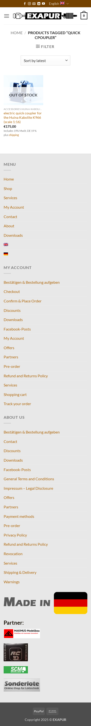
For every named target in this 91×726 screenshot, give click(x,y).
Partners (11, 357)
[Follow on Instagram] (29, 4)
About (9, 225)
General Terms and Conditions (29, 478)
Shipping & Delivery (20, 572)
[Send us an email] (34, 4)
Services (10, 197)
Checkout (12, 291)
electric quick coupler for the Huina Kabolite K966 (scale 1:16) (23, 117)
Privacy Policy (15, 535)
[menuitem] (6, 244)
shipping (14, 134)
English (58, 3)
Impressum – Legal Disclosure (28, 488)
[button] (6, 16)
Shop (8, 188)
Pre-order (12, 366)
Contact (10, 216)
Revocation (13, 553)
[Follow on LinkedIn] (38, 4)
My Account (14, 207)
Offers (9, 347)
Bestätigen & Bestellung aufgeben (32, 282)
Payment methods (19, 516)
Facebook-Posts (17, 329)
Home (17, 32)
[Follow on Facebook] (24, 4)
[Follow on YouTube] (43, 4)
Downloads (13, 235)
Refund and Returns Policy (26, 375)
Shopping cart (15, 394)
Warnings (12, 581)
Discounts (12, 310)
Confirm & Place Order (22, 301)
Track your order (17, 403)
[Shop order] (45, 60)
